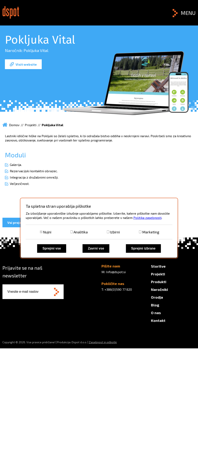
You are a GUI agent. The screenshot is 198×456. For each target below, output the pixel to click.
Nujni (47, 232)
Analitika (81, 232)
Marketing (150, 232)
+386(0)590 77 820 (118, 289)
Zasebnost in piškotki (103, 342)
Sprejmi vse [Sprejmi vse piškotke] (52, 248)
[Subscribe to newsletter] (56, 292)
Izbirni (115, 232)
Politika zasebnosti (147, 218)
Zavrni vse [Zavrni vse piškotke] (96, 248)
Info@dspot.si (116, 272)
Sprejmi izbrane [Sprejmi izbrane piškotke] (143, 248)
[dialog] (99, 228)
